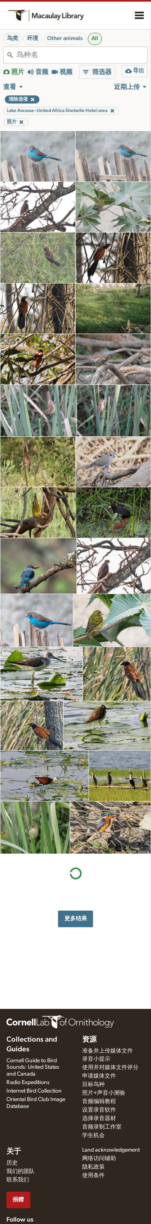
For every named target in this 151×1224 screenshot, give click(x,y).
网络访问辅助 (99, 1158)
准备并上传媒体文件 (107, 1051)
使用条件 (93, 1175)
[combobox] (82, 55)
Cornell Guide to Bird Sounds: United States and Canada (32, 1067)
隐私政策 (93, 1167)
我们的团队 (20, 1171)
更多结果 (75, 918)
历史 (12, 1163)
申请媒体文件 (99, 1076)
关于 (13, 1151)
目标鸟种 (93, 1084)
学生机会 (93, 1135)
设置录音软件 (99, 1110)
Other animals (65, 38)
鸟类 (12, 38)
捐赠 (18, 1200)
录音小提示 (96, 1059)
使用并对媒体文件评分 (110, 1067)
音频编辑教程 (99, 1101)
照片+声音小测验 (103, 1093)
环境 (32, 38)
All (94, 38)
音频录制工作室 (102, 1127)
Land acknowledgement (111, 1150)
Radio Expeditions (28, 1082)
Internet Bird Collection (34, 1091)
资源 (89, 1039)
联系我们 (17, 1180)
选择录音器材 (99, 1118)
